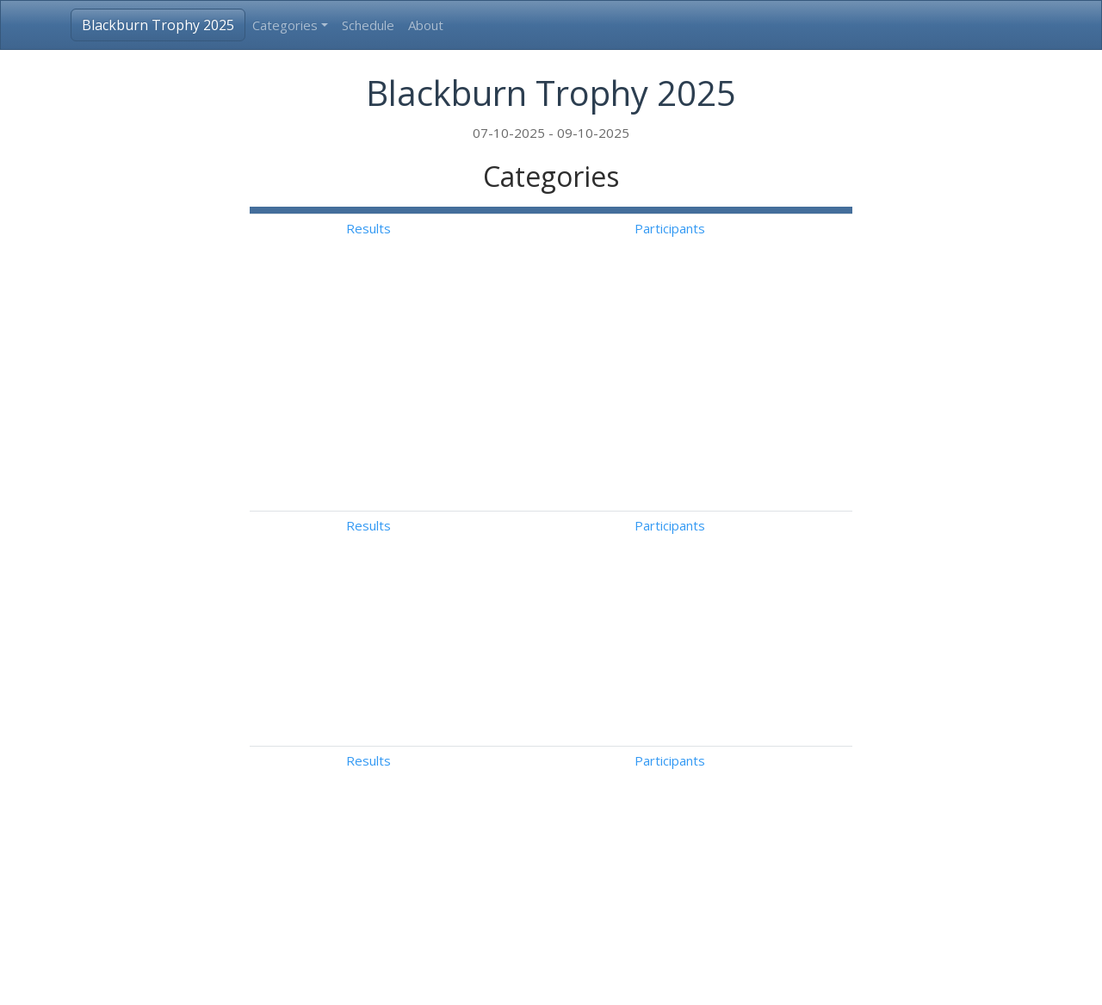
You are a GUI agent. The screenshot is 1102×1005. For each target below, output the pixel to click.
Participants (807, 228)
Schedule (368, 25)
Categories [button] (285, 25)
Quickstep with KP (741, 621)
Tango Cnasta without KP (762, 562)
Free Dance (721, 696)
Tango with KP (730, 591)
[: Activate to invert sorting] (461, 210)
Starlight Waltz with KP (754, 533)
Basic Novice (394, 453)
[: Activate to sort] (717, 210)
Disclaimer (739, 978)
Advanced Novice (408, 533)
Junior (373, 784)
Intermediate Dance (416, 483)
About (425, 25)
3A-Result (270, 978)
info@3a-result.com (641, 978)
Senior (375, 813)
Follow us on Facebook (848, 978)
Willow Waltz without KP (759, 453)
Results (717, 228)
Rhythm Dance (730, 784)
